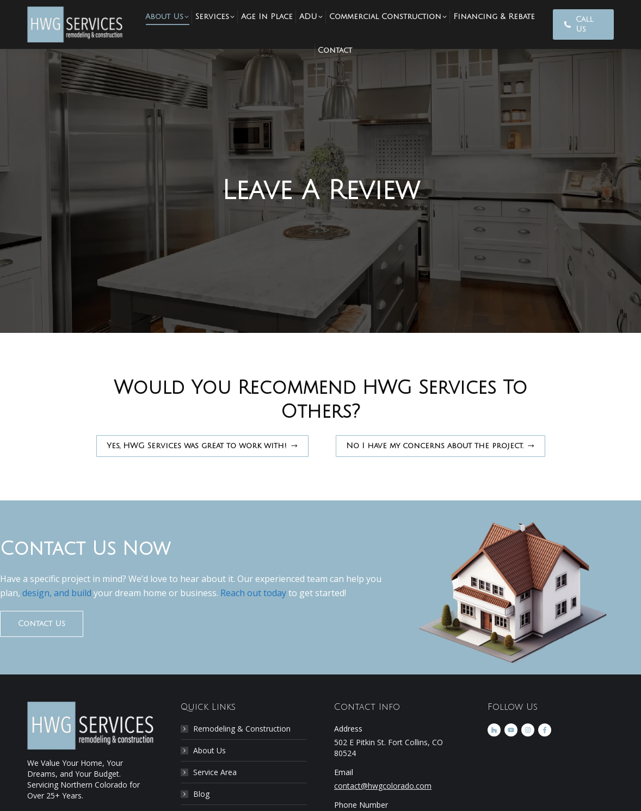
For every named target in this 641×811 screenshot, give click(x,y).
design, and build (55, 593)
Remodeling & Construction (242, 728)
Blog (201, 794)
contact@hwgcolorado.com (383, 786)
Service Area (215, 772)
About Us (209, 750)
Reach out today (253, 593)
